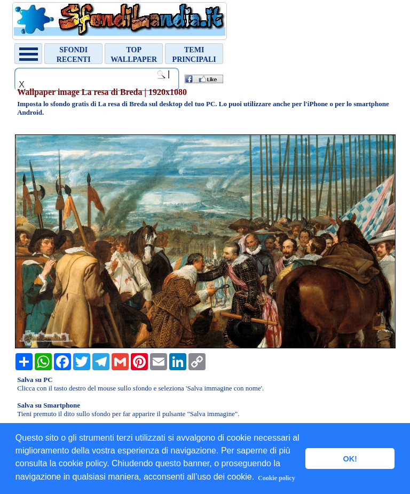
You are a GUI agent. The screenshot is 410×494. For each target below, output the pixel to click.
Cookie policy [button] (276, 478)
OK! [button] (350, 459)
